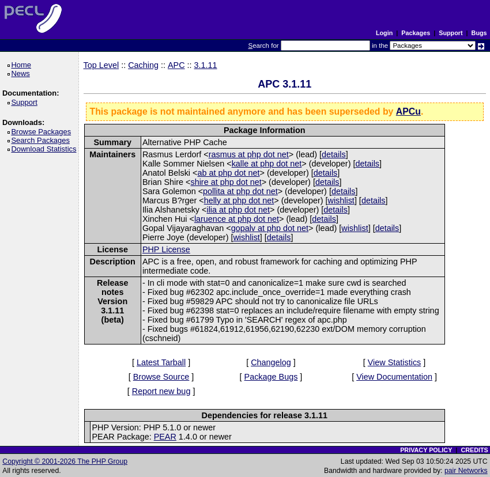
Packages (415, 32)
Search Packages (42, 140)
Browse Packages (42, 131)
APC (176, 65)
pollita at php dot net (240, 191)
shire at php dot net (225, 182)
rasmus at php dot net (249, 154)
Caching (143, 65)
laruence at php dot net (236, 219)
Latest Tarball (161, 362)
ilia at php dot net (238, 209)
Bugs (479, 32)
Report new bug (161, 391)
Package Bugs (271, 376)
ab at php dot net (228, 172)
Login (384, 32)
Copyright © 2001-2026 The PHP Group (64, 461)
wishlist (340, 200)
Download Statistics (45, 149)
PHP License (166, 249)
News (22, 73)
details (334, 154)
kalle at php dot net (267, 163)
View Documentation (394, 376)
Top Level (101, 65)
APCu (408, 111)
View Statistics (394, 362)
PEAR (165, 436)
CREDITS (474, 449)
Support (450, 32)
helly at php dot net (239, 200)
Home (22, 64)
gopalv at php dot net (269, 228)
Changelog (271, 362)
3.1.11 (205, 65)
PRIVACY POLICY (426, 449)
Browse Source (161, 376)
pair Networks (466, 471)
